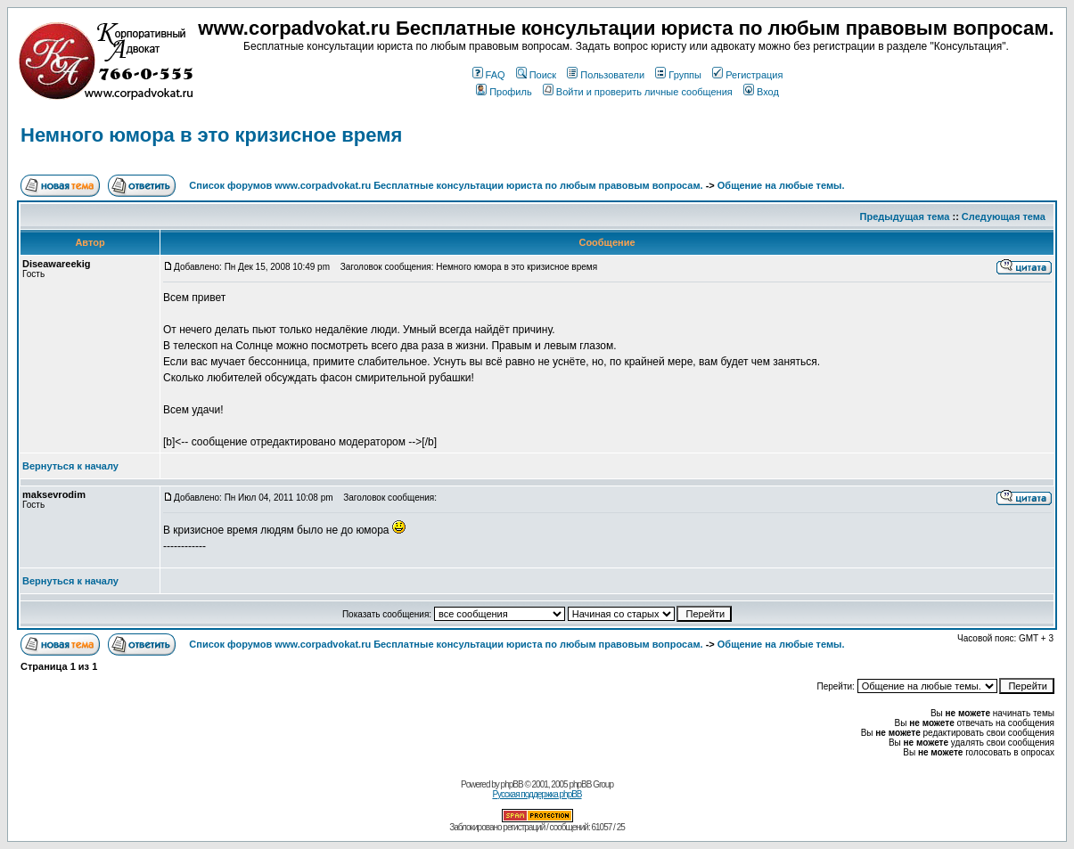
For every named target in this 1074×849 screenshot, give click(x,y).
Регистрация (747, 74)
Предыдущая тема (905, 216)
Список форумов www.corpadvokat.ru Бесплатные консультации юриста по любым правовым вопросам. (447, 185)
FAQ (488, 74)
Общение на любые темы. (781, 185)
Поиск (536, 74)
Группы (678, 74)
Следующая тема (1003, 216)
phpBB (512, 784)
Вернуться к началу (70, 466)
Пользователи (605, 74)
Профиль (504, 91)
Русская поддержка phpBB (536, 794)
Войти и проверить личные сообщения (638, 91)
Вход (761, 91)
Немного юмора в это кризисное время (211, 135)
